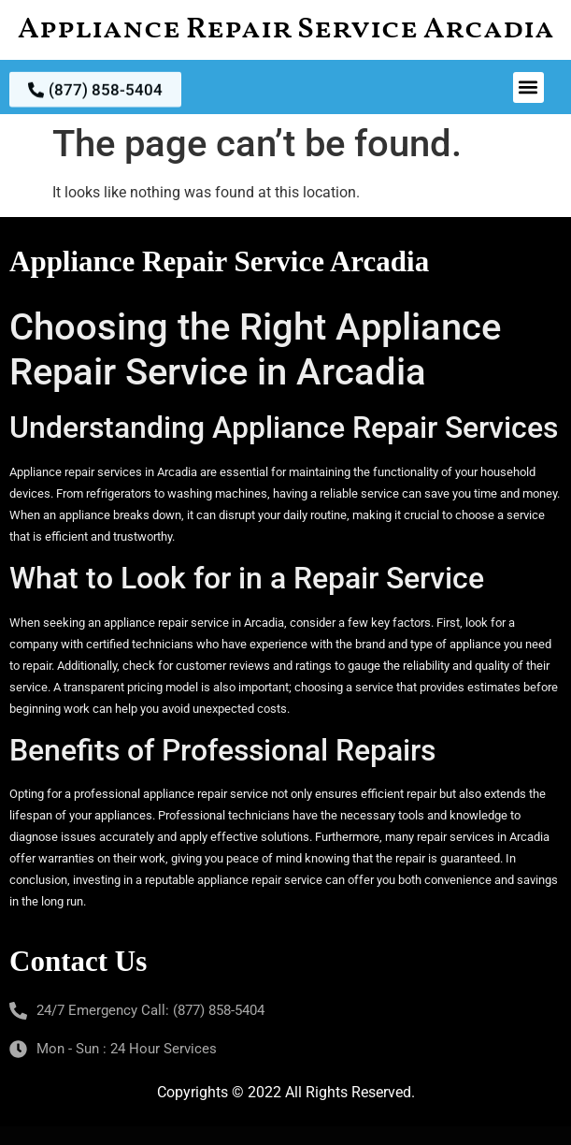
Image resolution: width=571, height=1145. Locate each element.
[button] (528, 87)
